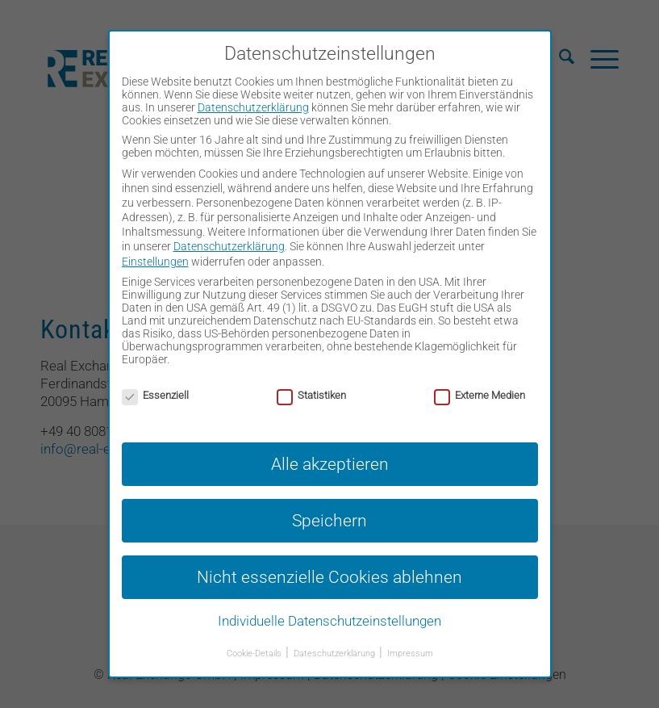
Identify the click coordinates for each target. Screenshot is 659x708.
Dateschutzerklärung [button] (335, 653)
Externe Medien (479, 395)
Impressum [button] (410, 653)
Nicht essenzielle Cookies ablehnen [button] (329, 577)
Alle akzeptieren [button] (330, 464)
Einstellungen (155, 261)
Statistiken (311, 395)
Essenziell (155, 395)
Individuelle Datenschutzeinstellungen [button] (329, 621)
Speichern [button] (329, 520)
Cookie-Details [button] (255, 653)
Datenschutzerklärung (253, 107)
